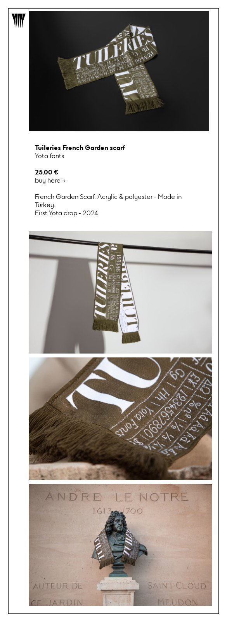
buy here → (119, 198)
